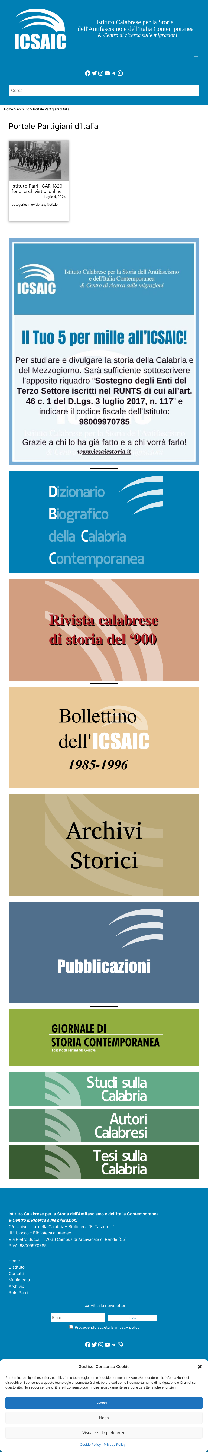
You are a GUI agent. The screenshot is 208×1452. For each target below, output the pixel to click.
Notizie (52, 204)
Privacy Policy (115, 1445)
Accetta (104, 1403)
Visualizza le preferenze (104, 1432)
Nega (104, 1417)
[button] (200, 1366)
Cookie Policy (90, 1445)
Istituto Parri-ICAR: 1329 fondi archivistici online (37, 188)
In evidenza (36, 204)
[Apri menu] (196, 55)
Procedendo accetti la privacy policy (107, 1327)
